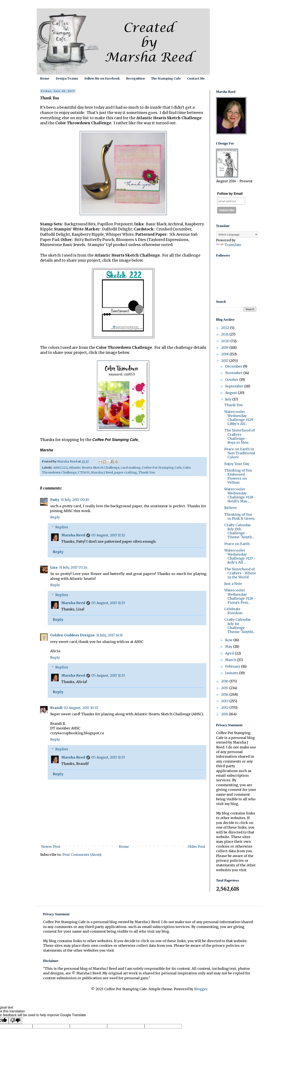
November (234, 373)
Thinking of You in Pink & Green (239, 516)
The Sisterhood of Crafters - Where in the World (240, 573)
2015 (225, 688)
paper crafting (125, 472)
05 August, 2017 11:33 (108, 603)
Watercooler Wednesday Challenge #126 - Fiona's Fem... (240, 596)
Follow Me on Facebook (102, 78)
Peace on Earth (237, 544)
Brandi (56, 708)
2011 (225, 714)
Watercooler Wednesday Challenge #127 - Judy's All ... (239, 556)
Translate (228, 245)
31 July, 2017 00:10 (75, 500)
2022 (225, 328)
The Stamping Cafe (166, 78)
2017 (225, 360)
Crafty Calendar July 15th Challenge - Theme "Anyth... (239, 531)
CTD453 (84, 472)
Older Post (196, 846)
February (233, 666)
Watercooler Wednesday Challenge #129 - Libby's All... (240, 418)
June (229, 640)
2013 (225, 701)
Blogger (200, 989)
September (234, 386)
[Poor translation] (15, 1020)
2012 (225, 707)
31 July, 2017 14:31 (109, 635)
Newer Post (50, 846)
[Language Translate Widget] (237, 234)
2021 (225, 334)
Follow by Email (230, 193)
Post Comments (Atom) (81, 854)
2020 (225, 341)
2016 (225, 681)
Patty (54, 500)
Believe (230, 508)
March (231, 660)
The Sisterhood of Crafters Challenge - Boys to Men (239, 436)
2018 (225, 354)
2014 (225, 694)
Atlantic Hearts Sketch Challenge (94, 467)
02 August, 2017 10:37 (81, 708)
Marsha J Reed (102, 472)
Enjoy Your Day (236, 464)
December (234, 366)
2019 (225, 347)
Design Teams (67, 78)
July (228, 399)
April (230, 653)
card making (131, 467)
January (232, 673)
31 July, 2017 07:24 (73, 567)
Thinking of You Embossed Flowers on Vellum (238, 476)
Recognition (135, 78)
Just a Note (233, 584)
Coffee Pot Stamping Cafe (161, 467)
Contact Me (196, 78)
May (229, 646)
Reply (55, 517)
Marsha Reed (73, 535)
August (231, 393)
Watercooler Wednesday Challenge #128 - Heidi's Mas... (240, 495)
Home (44, 78)
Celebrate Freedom (233, 611)
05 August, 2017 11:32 (108, 535)
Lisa (54, 567)
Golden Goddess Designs (72, 635)
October (232, 379)
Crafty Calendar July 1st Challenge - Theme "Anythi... (239, 625)
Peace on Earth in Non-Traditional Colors (239, 453)
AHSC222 (60, 467)
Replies (61, 527)
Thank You (146, 472)
